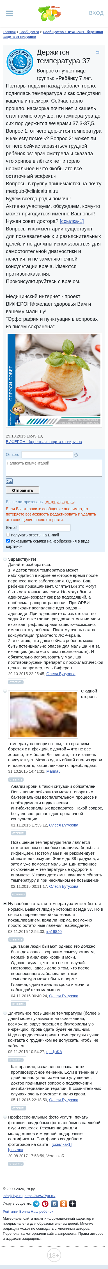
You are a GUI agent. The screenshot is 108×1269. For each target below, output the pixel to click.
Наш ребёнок (42, 1211)
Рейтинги (10, 1211)
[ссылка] (16, 1149)
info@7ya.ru (12, 1196)
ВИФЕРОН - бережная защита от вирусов (44, 441)
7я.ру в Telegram (36, 1203)
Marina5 (53, 771)
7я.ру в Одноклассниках (63, 1203)
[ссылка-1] (72, 221)
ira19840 (54, 931)
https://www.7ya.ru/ (40, 1196)
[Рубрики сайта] (9, 13)
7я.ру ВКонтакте (54, 1203)
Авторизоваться (60, 502)
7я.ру (72, 1203)
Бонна (24, 1211)
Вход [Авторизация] (96, 12)
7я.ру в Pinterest (45, 1203)
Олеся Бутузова (60, 674)
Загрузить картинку (9, 481)
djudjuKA (54, 1051)
